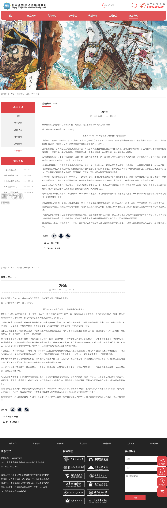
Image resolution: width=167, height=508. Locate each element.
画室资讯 (133, 15)
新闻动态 (18, 130)
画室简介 (31, 15)
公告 (18, 116)
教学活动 (18, 137)
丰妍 (57, 243)
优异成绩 (131, 443)
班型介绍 (92, 15)
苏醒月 (57, 248)
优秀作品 (113, 15)
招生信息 (18, 123)
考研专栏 (72, 15)
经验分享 (29, 94)
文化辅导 (18, 144)
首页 (11, 15)
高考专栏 (51, 15)
